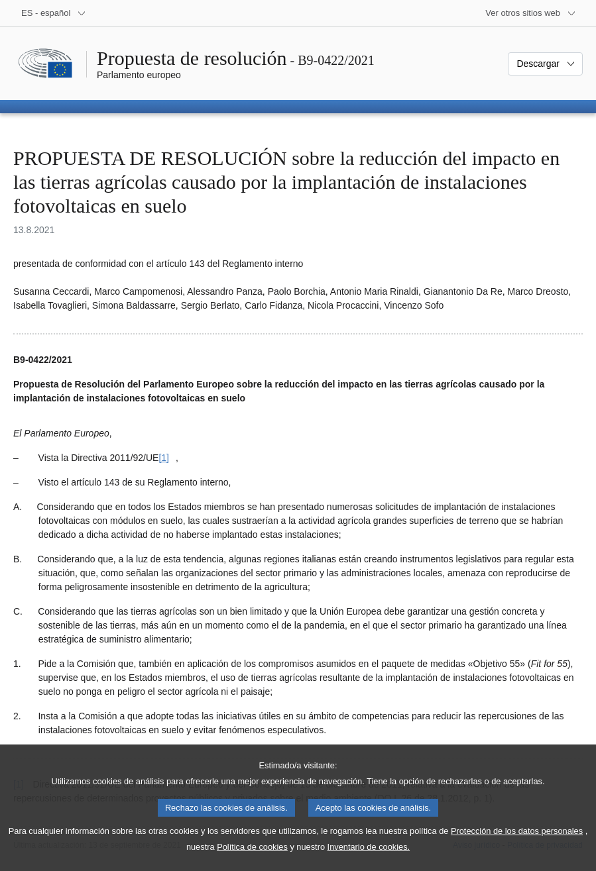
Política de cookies (252, 860)
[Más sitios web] (531, 13)
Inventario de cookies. (369, 860)
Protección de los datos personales (517, 844)
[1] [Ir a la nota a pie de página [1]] (163, 457)
